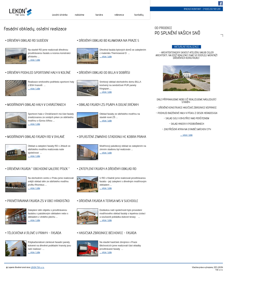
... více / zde (34, 60)
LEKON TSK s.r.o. (37, 267)
